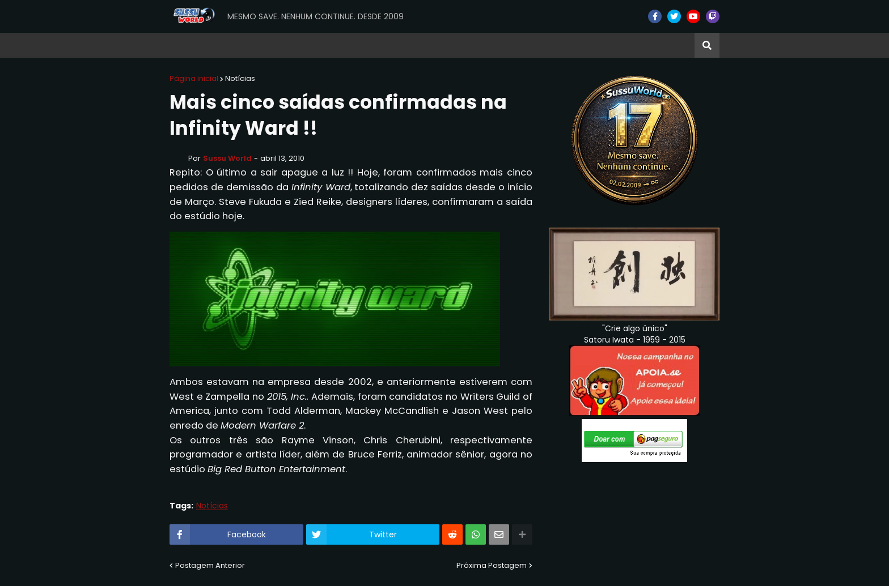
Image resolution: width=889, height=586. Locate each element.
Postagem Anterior (210, 565)
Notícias (240, 78)
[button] (707, 45)
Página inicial (194, 78)
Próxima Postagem (491, 565)
